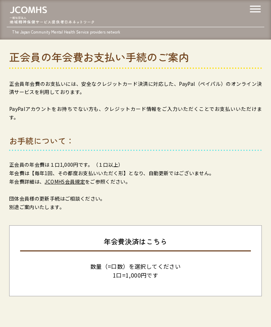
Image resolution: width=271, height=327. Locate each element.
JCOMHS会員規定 (64, 181)
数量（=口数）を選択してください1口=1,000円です (135, 271)
